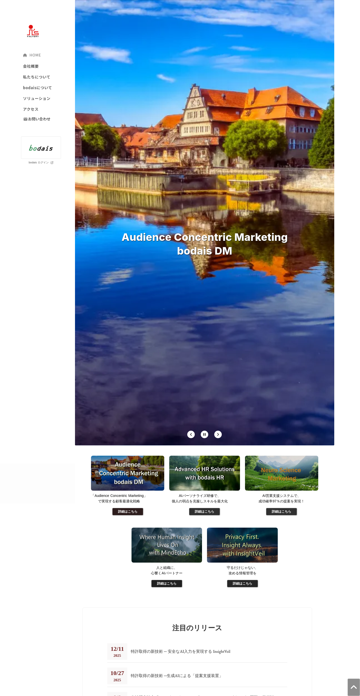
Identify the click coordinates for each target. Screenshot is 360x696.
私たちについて (36, 76)
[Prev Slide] (191, 434)
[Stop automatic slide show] (204, 434)
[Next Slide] (218, 434)
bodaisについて (37, 87)
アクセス (30, 109)
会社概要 (31, 66)
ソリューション (36, 98)
